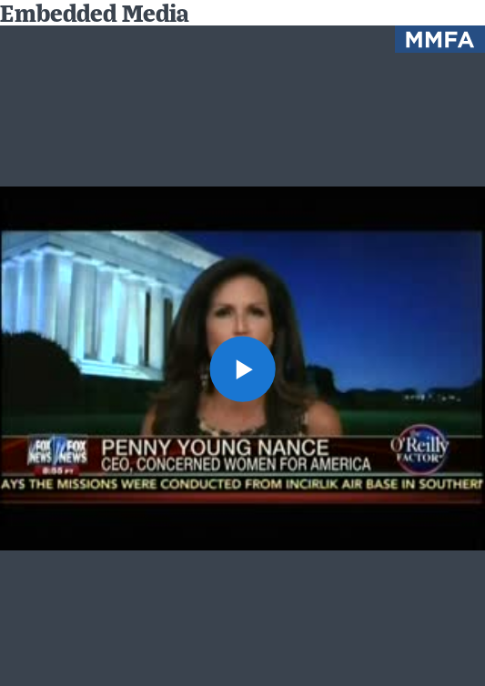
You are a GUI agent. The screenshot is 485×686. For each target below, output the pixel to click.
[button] (242, 369)
